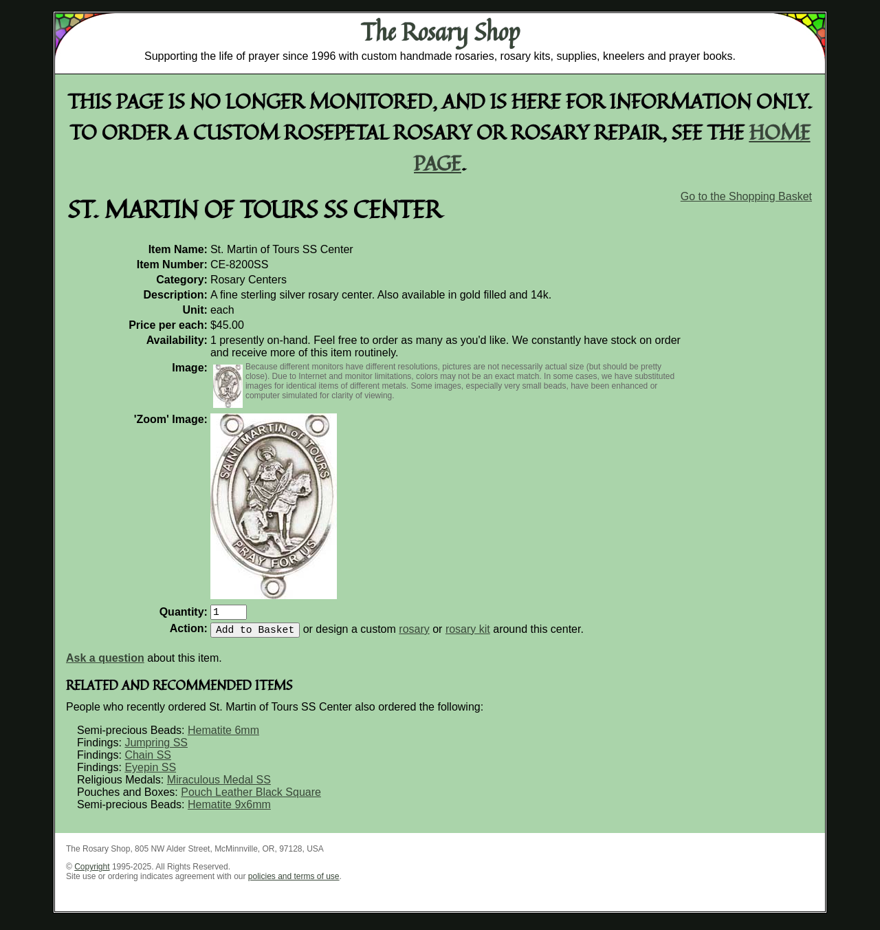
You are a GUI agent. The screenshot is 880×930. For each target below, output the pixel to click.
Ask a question (105, 663)
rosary (414, 634)
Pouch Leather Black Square (251, 797)
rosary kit (468, 634)
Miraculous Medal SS (219, 785)
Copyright (91, 872)
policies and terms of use (294, 882)
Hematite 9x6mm (229, 810)
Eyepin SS (150, 773)
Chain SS (147, 760)
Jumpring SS (156, 748)
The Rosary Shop (440, 31)
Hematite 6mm (223, 736)
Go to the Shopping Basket (746, 196)
